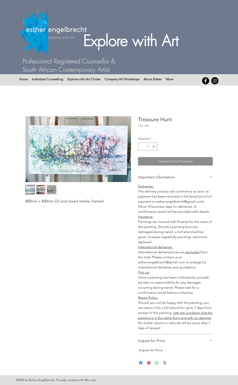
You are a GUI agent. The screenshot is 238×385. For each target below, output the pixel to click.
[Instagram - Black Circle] (214, 80)
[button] (218, 43)
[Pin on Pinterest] (148, 362)
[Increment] (154, 146)
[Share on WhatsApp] (156, 362)
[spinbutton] (148, 146)
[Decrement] (141, 146)
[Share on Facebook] (140, 362)
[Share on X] (164, 362)
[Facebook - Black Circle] (205, 80)
